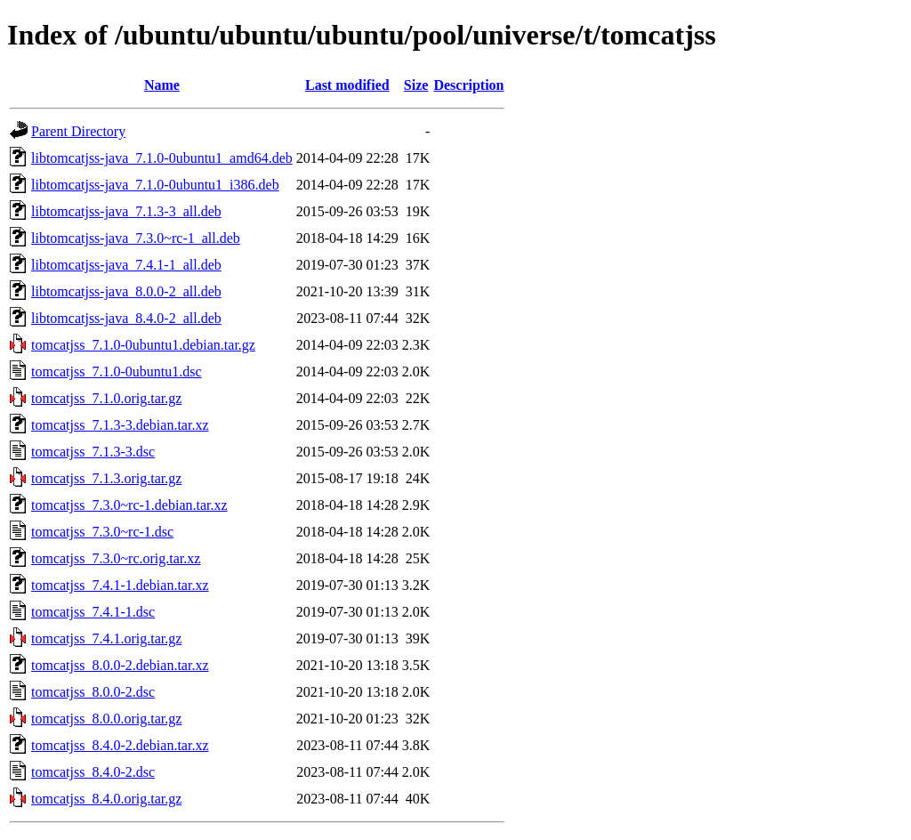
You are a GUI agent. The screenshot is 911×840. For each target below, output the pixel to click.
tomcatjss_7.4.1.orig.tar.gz (106, 638)
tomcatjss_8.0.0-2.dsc (93, 691)
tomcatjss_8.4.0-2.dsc (93, 771)
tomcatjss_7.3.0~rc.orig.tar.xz (115, 558)
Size (416, 85)
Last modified (347, 85)
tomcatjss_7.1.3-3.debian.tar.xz (120, 424)
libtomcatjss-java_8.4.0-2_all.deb (126, 318)
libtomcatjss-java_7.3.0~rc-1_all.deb (135, 238)
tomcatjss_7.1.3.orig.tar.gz (106, 478)
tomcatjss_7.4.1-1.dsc (93, 611)
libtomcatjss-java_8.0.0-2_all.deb (126, 291)
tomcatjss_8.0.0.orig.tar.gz (106, 718)
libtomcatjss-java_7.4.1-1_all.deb (126, 264)
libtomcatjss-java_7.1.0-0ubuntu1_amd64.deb (162, 158)
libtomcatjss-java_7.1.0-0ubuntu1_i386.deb (155, 184)
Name (162, 85)
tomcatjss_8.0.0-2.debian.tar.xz (120, 665)
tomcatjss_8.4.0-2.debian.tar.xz (120, 745)
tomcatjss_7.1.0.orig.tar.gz (106, 398)
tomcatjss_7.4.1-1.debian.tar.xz (120, 585)
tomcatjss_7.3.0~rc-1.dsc (102, 531)
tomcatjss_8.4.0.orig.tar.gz (106, 798)
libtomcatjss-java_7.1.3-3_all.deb (126, 211)
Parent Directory (78, 131)
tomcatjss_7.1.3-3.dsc (93, 451)
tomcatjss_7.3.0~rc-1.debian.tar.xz (129, 505)
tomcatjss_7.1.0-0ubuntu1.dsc (116, 371)
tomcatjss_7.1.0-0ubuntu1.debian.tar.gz (143, 344)
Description (468, 85)
